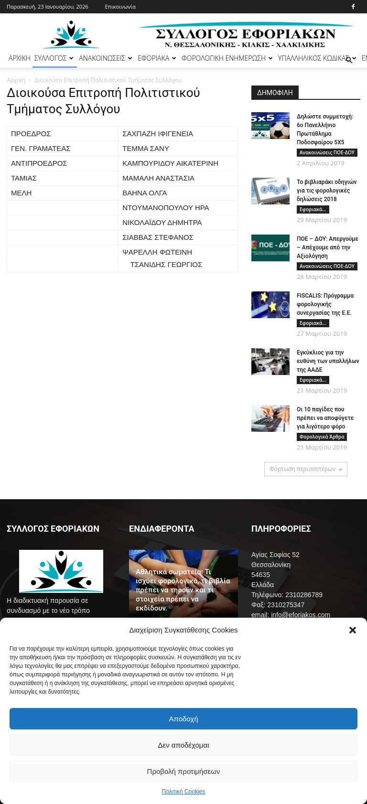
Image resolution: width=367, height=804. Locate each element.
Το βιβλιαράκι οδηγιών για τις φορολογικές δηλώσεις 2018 (327, 191)
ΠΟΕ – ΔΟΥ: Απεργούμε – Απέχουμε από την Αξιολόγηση (327, 247)
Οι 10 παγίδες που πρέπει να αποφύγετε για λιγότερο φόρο (325, 418)
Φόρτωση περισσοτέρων (306, 469)
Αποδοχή (183, 719)
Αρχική (16, 80)
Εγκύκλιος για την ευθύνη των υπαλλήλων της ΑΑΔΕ (328, 361)
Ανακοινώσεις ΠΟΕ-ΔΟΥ (327, 152)
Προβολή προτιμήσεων (183, 771)
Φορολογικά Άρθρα (322, 436)
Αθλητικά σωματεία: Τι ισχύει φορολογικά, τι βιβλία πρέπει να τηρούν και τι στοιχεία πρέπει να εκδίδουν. (183, 590)
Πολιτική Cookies (183, 791)
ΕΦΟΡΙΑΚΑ (157, 58)
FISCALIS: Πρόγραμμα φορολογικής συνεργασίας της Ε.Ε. (325, 304)
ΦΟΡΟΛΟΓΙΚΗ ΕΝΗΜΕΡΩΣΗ (227, 58)
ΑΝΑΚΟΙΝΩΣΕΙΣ (105, 58)
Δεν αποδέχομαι (183, 745)
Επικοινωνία (120, 6)
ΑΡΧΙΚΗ (20, 58)
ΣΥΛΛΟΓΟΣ (54, 58)
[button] (352, 630)
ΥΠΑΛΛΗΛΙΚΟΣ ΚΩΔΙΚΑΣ (317, 58)
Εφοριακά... (313, 209)
